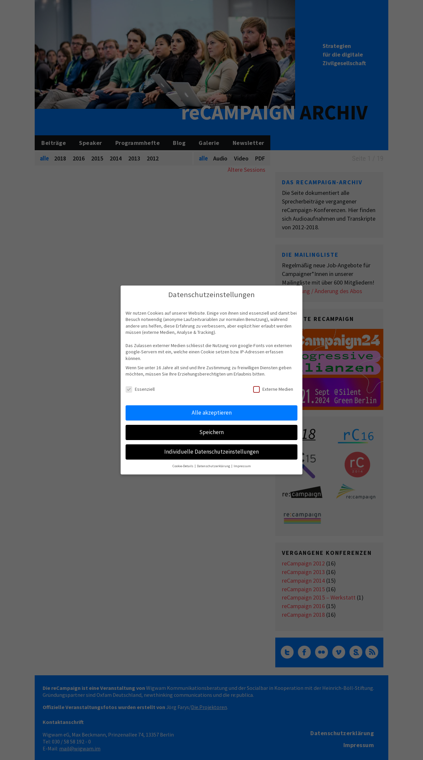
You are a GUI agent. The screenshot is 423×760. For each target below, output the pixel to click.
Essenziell (140, 389)
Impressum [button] (242, 466)
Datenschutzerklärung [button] (214, 466)
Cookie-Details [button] (183, 466)
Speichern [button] (211, 432)
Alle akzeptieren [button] (212, 412)
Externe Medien (273, 389)
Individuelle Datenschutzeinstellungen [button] (211, 451)
